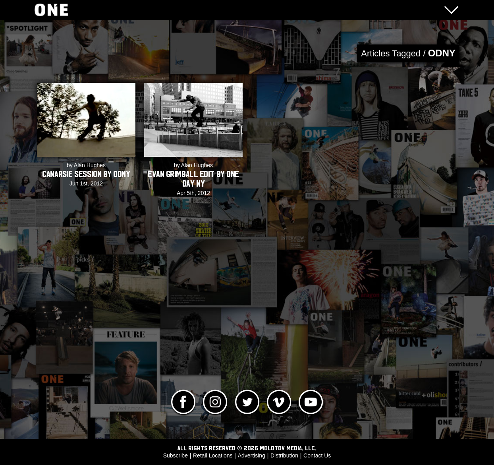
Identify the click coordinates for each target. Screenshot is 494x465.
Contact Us (317, 455)
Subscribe (175, 455)
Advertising (251, 455)
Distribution (284, 455)
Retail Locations (213, 455)
